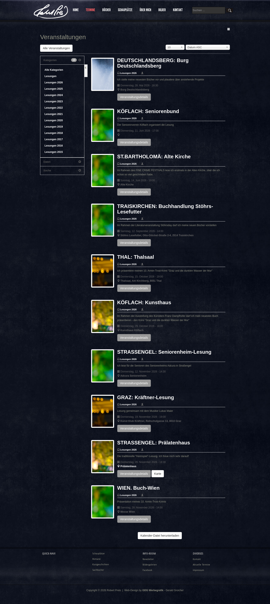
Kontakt (197, 559)
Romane (96, 558)
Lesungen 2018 (54, 133)
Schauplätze (98, 553)
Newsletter (148, 559)
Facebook (147, 570)
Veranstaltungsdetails (134, 97)
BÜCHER (106, 10)
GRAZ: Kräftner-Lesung (145, 397)
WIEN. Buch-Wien (138, 488)
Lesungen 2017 (54, 139)
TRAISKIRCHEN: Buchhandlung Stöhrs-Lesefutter (165, 209)
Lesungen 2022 (54, 107)
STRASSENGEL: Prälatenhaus (153, 442)
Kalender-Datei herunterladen (159, 535)
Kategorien (62, 60)
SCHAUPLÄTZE (125, 10)
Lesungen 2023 (54, 101)
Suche (62, 170)
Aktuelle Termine (201, 564)
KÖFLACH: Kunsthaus (144, 302)
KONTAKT (178, 10)
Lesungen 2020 (54, 120)
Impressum (198, 570)
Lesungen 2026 (54, 82)
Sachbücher (98, 569)
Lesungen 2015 (54, 152)
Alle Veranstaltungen (56, 48)
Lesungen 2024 (54, 95)
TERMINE (90, 10)
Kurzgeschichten (100, 564)
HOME (76, 10)
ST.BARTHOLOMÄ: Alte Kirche (154, 156)
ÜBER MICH (145, 10)
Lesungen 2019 (54, 126)
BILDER (162, 10)
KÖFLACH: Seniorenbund (148, 111)
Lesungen (51, 76)
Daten (62, 162)
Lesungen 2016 (54, 145)
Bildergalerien (150, 564)
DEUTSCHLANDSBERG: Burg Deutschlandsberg (153, 63)
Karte (157, 473)
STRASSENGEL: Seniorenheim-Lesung (164, 352)
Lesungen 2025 (54, 88)
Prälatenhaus (128, 466)
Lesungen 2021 (54, 114)
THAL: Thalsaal (135, 257)
